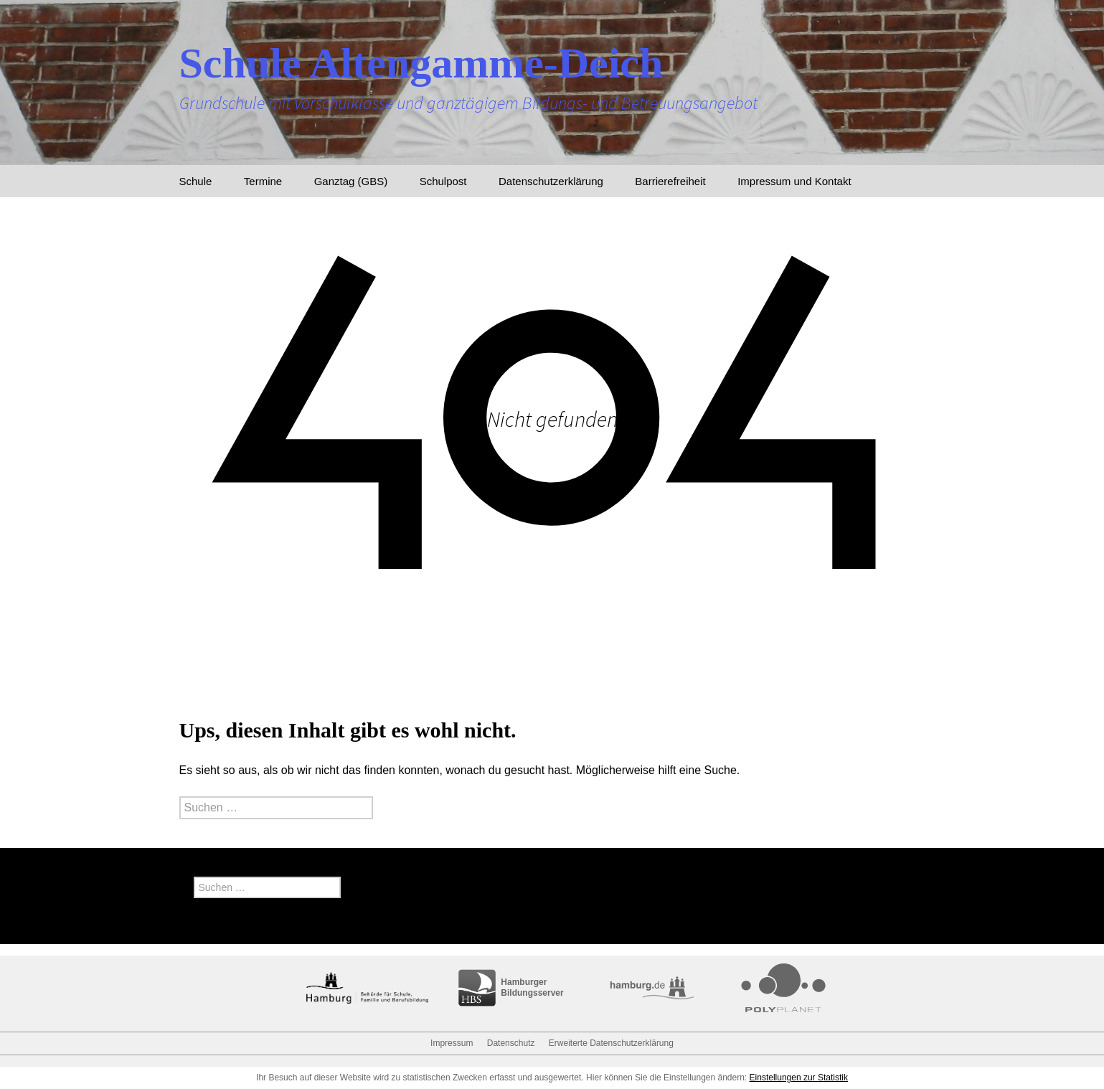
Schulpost (443, 181)
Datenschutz (511, 1043)
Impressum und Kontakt (794, 181)
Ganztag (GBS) (351, 181)
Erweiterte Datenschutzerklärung (611, 1043)
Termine (263, 181)
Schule (195, 181)
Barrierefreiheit (670, 181)
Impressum (451, 1043)
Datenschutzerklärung (551, 181)
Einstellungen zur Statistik (799, 1077)
